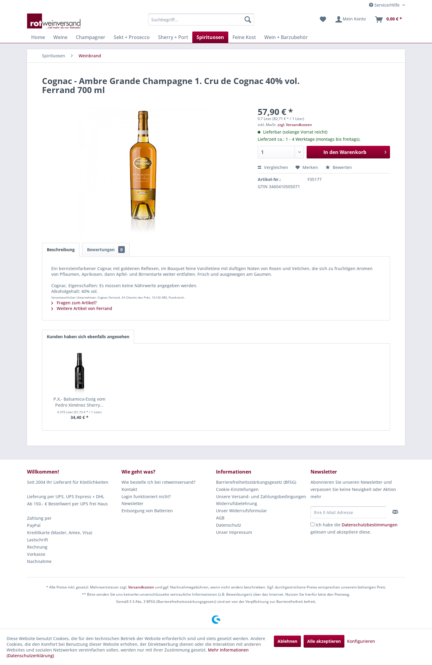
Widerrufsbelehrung (236, 503)
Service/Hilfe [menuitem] (385, 5)
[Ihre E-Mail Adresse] (348, 512)
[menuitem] (201, 20)
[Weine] (60, 37)
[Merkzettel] (323, 20)
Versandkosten (141, 587)
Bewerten (339, 167)
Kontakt (129, 489)
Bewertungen (106, 249)
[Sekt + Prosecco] (132, 37)
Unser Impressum (234, 532)
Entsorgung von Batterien (147, 510)
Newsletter (132, 503)
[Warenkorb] (388, 20)
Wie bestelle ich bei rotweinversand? (158, 482)
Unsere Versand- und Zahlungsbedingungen (261, 496)
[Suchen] (248, 20)
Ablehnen (287, 641)
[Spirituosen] (210, 37)
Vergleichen (273, 167)
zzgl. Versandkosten (295, 124)
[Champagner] (91, 37)
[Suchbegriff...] (201, 20)
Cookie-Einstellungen (237, 489)
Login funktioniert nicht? (146, 496)
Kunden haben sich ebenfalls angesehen (88, 336)
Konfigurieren (361, 641)
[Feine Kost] (244, 37)
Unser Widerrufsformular (241, 510)
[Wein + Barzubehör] (286, 37)
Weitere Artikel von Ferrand (81, 308)
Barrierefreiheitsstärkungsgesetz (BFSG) (256, 482)
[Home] (38, 37)
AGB (220, 518)
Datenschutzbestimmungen (370, 525)
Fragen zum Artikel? (74, 302)
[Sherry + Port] (173, 37)
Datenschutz (228, 525)
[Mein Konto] (350, 20)
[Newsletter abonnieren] (395, 512)
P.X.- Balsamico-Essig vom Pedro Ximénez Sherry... (79, 402)
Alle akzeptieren (324, 641)
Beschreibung (61, 249)
